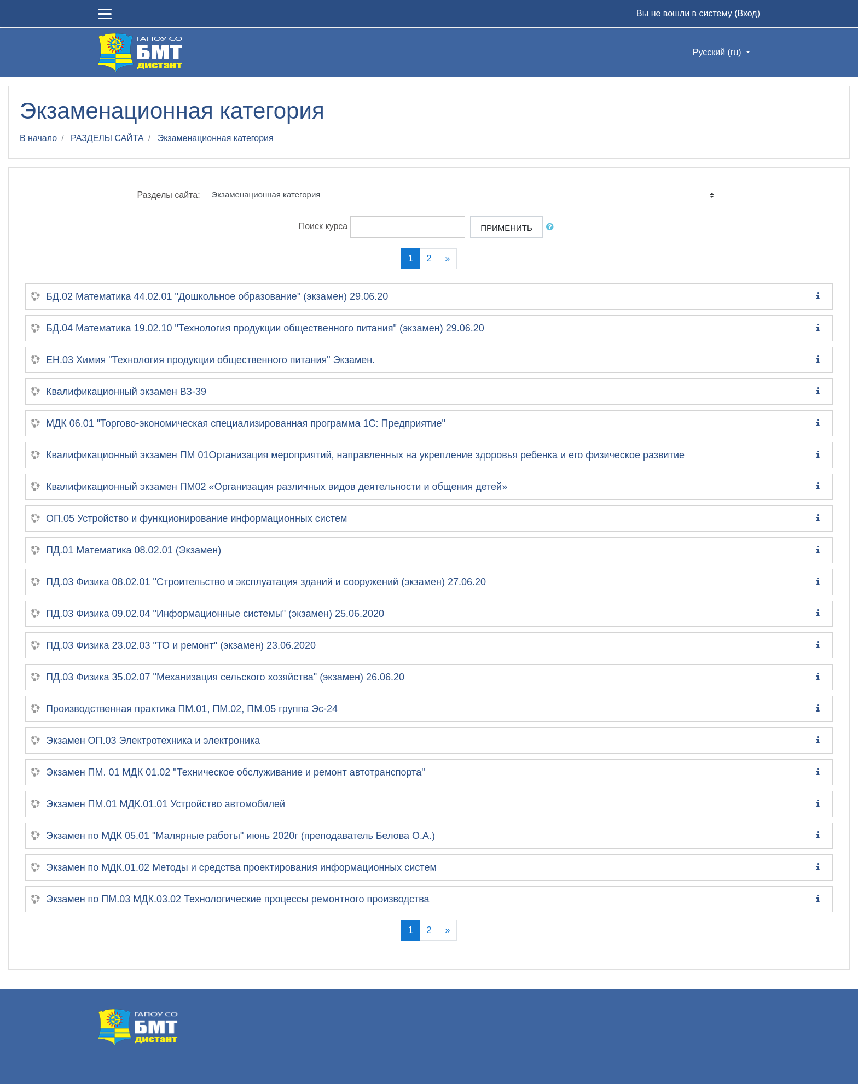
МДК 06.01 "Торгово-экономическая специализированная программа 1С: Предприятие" (245, 423)
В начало (38, 138)
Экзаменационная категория (216, 138)
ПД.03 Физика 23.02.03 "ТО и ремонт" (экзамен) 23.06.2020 (181, 645)
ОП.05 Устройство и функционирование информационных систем (196, 518)
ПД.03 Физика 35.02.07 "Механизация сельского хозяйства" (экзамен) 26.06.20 (225, 677)
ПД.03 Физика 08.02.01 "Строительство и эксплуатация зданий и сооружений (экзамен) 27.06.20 (266, 581)
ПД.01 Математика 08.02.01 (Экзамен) (133, 550)
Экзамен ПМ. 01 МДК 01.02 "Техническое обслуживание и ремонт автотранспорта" (235, 772)
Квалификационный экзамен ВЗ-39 (126, 391)
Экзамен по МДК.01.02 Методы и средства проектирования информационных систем (241, 867)
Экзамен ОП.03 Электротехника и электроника (153, 740)
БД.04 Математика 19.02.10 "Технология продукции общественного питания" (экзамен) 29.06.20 (265, 328)
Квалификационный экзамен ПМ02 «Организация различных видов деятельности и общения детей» (276, 486)
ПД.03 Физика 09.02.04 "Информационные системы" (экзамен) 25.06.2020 (215, 613)
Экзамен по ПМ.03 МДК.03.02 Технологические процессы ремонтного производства (238, 899)
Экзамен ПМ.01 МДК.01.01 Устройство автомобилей (165, 804)
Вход (747, 13)
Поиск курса (323, 226)
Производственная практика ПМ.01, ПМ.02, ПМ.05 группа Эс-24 (192, 708)
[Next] (447, 258)
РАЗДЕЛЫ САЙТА (107, 138)
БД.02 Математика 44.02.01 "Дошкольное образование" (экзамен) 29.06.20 (217, 296)
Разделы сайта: (168, 195)
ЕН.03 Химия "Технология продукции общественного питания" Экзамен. (210, 359)
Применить (506, 227)
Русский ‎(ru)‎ (718, 52)
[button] (552, 227)
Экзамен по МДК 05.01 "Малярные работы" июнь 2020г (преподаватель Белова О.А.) (240, 835)
